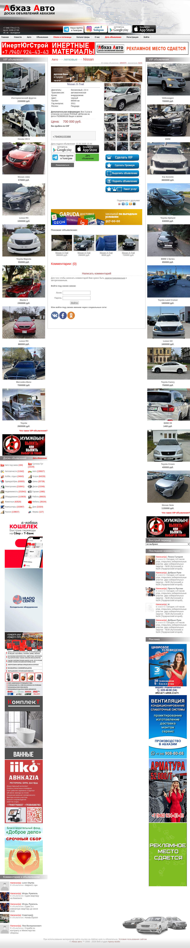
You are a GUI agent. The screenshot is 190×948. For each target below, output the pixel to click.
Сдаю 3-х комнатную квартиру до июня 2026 (24, 908)
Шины (38, 481)
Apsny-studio (114, 941)
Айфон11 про (31, 885)
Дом (37, 507)
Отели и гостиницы (62, 37)
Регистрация (132, 37)
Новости (18, 37)
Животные (13, 502)
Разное (12, 512)
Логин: (59, 292)
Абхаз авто (77, 941)
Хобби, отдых (14, 476)
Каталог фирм (82, 37)
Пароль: (58, 298)
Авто (29, 37)
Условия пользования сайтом (133, 939)
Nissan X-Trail (62, 244)
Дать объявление (113, 37)
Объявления (42, 37)
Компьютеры (14, 507)
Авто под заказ (14, 465)
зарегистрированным (115, 278)
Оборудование (15, 497)
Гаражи (38, 491)
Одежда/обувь (15, 481)
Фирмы (38, 512)
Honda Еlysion (31, 917)
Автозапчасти (14, 471)
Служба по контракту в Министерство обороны (22, 930)
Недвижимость (15, 491)
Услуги (38, 476)
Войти (146, 37)
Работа (39, 497)
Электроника (14, 486)
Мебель (39, 502)
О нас (97, 37)
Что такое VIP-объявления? (33, 430)
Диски (38, 486)
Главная (5, 37)
